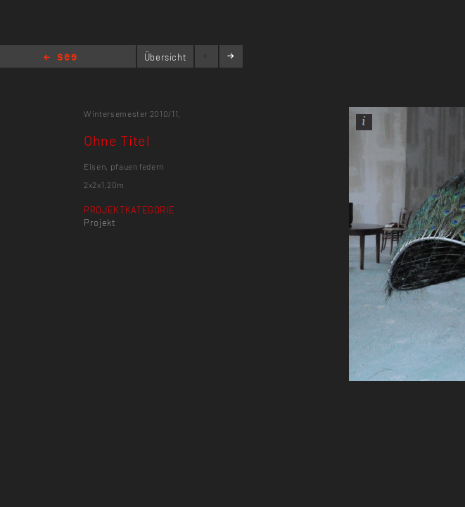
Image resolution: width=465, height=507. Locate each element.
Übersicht (165, 57)
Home (60, 58)
